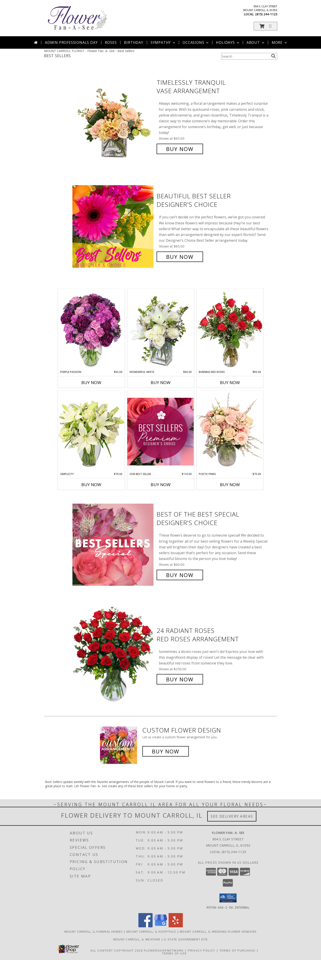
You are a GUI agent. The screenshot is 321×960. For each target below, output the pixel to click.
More (280, 42)
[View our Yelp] (176, 926)
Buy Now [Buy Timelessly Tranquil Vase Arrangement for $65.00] (179, 149)
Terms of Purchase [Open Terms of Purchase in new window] (237, 950)
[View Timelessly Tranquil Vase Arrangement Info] (113, 116)
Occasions (196, 42)
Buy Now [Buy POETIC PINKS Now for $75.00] (230, 484)
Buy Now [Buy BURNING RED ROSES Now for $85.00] (230, 382)
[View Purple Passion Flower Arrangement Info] (91, 329)
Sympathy (163, 42)
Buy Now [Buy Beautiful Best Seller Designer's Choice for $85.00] (179, 256)
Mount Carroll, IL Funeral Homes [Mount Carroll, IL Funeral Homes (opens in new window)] (93, 931)
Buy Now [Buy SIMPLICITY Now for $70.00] (91, 484)
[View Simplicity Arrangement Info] (91, 431)
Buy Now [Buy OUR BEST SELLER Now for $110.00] (161, 484)
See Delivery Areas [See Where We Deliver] (232, 816)
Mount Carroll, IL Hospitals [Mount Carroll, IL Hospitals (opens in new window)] (151, 931)
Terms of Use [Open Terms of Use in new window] (174, 953)
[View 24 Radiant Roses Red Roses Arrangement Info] (113, 655)
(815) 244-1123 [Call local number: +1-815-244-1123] (266, 14)
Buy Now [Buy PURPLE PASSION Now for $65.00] (91, 382)
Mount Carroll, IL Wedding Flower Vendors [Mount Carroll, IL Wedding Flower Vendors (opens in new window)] (218, 931)
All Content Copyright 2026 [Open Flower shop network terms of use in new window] (116, 950)
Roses (111, 42)
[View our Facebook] (145, 926)
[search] (273, 56)
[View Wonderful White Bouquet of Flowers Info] (160, 329)
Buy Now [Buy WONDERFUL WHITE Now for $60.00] (161, 382)
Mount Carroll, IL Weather (136, 939)
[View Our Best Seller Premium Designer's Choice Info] (160, 431)
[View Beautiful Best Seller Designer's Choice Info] (113, 226)
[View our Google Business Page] (161, 926)
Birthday (133, 42)
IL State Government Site (186, 939)
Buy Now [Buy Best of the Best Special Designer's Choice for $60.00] (179, 575)
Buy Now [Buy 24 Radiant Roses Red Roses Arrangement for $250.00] (179, 679)
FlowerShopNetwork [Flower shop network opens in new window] (164, 950)
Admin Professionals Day (71, 42)
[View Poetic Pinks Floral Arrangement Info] (230, 431)
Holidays (228, 42)
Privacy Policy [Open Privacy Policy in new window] (201, 950)
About (256, 42)
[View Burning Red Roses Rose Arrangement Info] (230, 329)
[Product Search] (245, 56)
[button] (265, 26)
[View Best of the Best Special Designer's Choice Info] (113, 545)
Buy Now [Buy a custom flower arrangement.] (165, 751)
